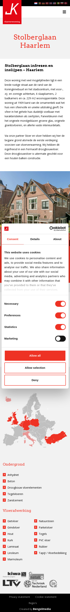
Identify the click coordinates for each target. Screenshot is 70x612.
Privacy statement (19, 597)
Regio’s (33, 603)
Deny (35, 380)
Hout (10, 534)
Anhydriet (13, 475)
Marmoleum (14, 559)
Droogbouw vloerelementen (24, 487)
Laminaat (13, 546)
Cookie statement (46, 597)
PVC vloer (44, 540)
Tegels (43, 534)
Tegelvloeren (15, 494)
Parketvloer (46, 527)
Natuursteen (46, 521)
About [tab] (57, 239)
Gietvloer (12, 521)
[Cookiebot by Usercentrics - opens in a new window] (50, 228)
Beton (11, 481)
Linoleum (13, 553)
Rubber (43, 546)
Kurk (10, 540)
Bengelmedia (42, 609)
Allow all (35, 355)
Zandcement (15, 500)
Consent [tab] (12, 239)
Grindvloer (13, 527)
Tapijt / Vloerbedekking (52, 553)
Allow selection (35, 367)
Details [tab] (35, 239)
